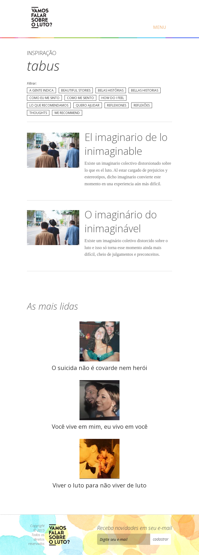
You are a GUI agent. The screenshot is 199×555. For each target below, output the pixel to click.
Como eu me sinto (44, 98)
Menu (159, 27)
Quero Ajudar (88, 105)
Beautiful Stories (75, 90)
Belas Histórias (111, 90)
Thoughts (38, 113)
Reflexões (142, 105)
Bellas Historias (144, 90)
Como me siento (80, 98)
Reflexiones (116, 105)
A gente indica (41, 90)
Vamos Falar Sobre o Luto (41, 17)
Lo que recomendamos (48, 105)
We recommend (67, 113)
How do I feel (112, 98)
